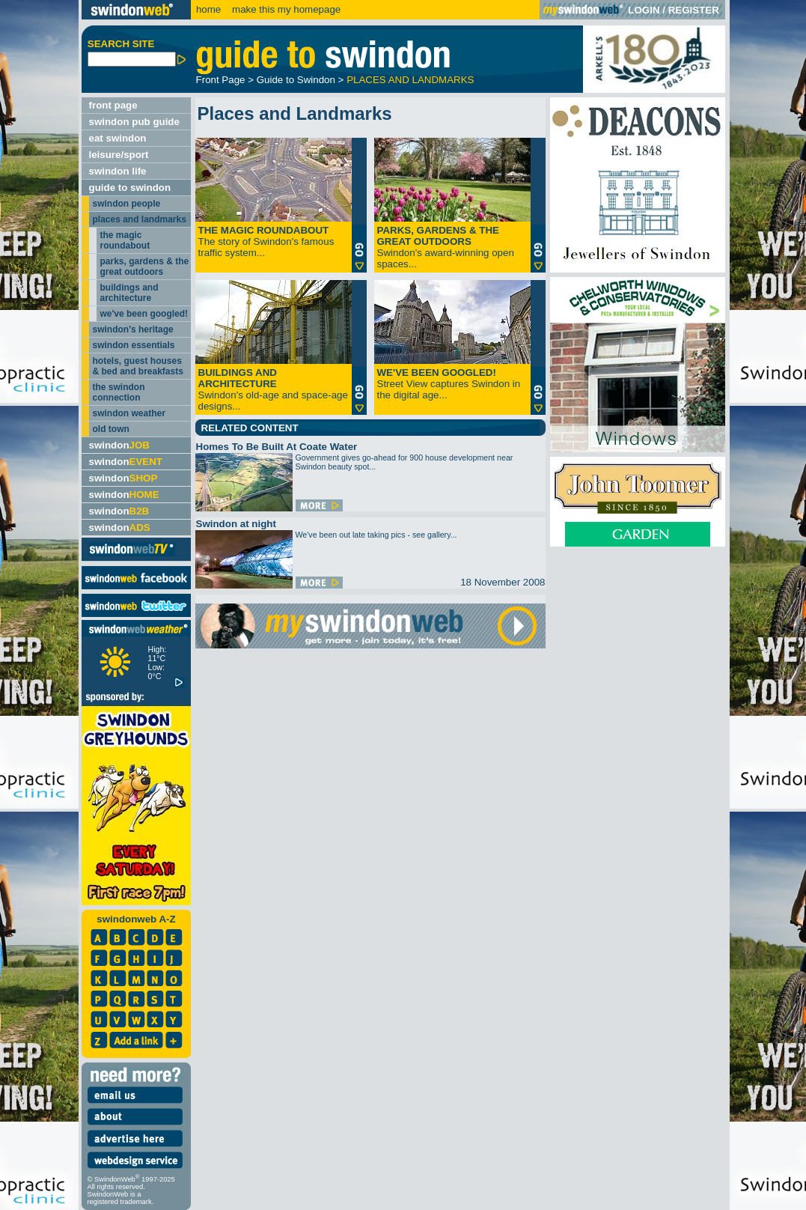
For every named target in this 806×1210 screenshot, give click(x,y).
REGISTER (693, 10)
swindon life (118, 171)
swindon (119, 445)
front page (113, 105)
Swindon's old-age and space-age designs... (273, 389)
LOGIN (643, 10)
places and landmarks (139, 219)
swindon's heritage (133, 329)
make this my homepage (285, 9)
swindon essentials (134, 345)
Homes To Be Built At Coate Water (277, 446)
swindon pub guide (134, 121)
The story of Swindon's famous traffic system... (266, 241)
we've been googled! (144, 313)
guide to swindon (130, 187)
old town (111, 429)
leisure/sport (119, 154)
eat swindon (118, 138)
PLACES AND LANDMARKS (410, 79)
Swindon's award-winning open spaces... (445, 247)
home (208, 9)
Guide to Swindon (296, 79)
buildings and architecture (129, 292)
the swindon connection (119, 392)
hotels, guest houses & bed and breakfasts (138, 366)
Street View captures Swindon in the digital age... (449, 384)
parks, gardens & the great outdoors (144, 266)
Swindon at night (236, 523)
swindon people (127, 203)
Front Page (220, 79)
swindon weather (129, 413)
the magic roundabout (125, 240)
